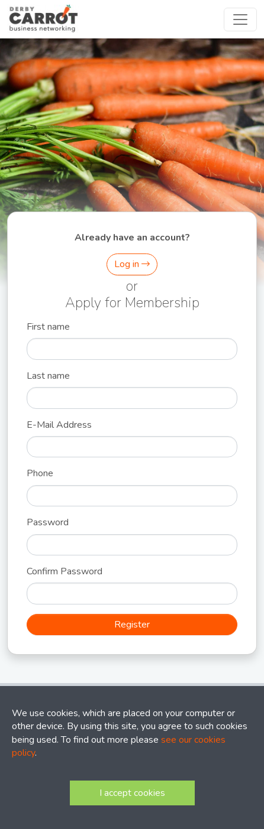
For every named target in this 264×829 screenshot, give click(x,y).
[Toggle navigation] (240, 19)
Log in (132, 264)
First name (48, 326)
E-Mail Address (59, 424)
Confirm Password (64, 571)
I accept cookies (132, 792)
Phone (40, 473)
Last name (48, 375)
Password (48, 522)
